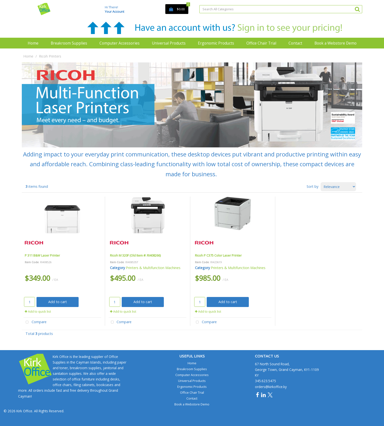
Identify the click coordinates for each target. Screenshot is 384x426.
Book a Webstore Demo (335, 43)
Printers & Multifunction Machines (153, 267)
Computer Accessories (119, 43)
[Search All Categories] (280, 9)
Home (33, 43)
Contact (295, 43)
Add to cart (57, 301)
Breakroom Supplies (69, 43)
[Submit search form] (357, 9)
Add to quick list (38, 311)
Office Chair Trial (261, 43)
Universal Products (169, 43)
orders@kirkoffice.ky (271, 386)
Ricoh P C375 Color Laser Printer (218, 255)
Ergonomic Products (216, 43)
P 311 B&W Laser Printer (42, 255)
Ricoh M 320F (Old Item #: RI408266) (135, 255)
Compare (35, 322)
